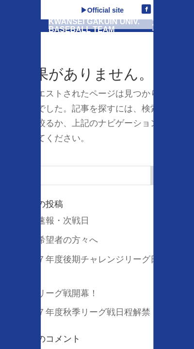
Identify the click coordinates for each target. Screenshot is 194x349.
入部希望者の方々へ (58, 240)
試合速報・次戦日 (54, 220)
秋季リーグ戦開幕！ (58, 293)
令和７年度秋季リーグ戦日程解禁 (84, 312)
